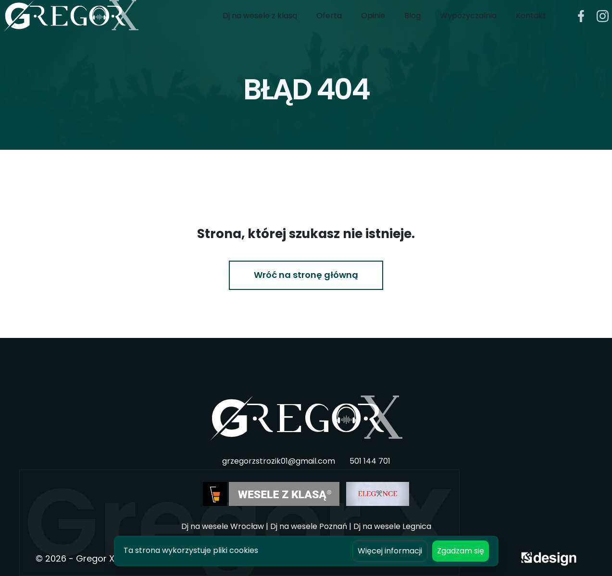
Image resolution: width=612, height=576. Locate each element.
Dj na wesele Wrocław (222, 526)
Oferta (329, 25)
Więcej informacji (390, 550)
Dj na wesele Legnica (392, 526)
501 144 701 (370, 461)
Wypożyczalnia (468, 25)
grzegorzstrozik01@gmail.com (278, 461)
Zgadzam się (460, 550)
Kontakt (531, 25)
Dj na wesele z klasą (260, 25)
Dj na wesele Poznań (308, 526)
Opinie (373, 25)
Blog (412, 25)
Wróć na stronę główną (306, 275)
